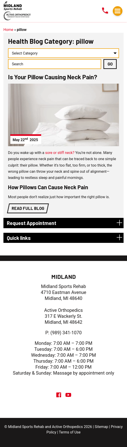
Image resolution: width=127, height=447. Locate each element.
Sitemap (101, 427)
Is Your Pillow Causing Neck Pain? (52, 76)
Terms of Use (70, 432)
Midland (63, 276)
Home (8, 29)
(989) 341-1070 (66, 332)
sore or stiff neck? (59, 153)
